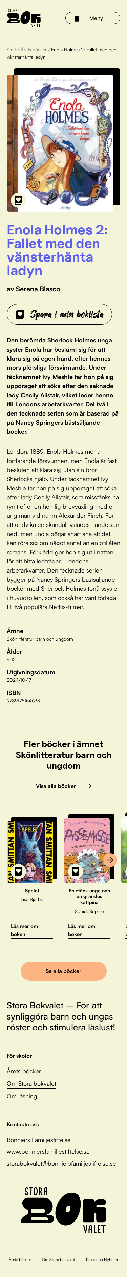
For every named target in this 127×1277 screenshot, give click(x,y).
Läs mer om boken (24, 930)
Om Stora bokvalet (31, 1083)
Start (11, 49)
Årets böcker (34, 49)
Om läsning (22, 1096)
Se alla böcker (63, 971)
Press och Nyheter (102, 1259)
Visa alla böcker (63, 786)
